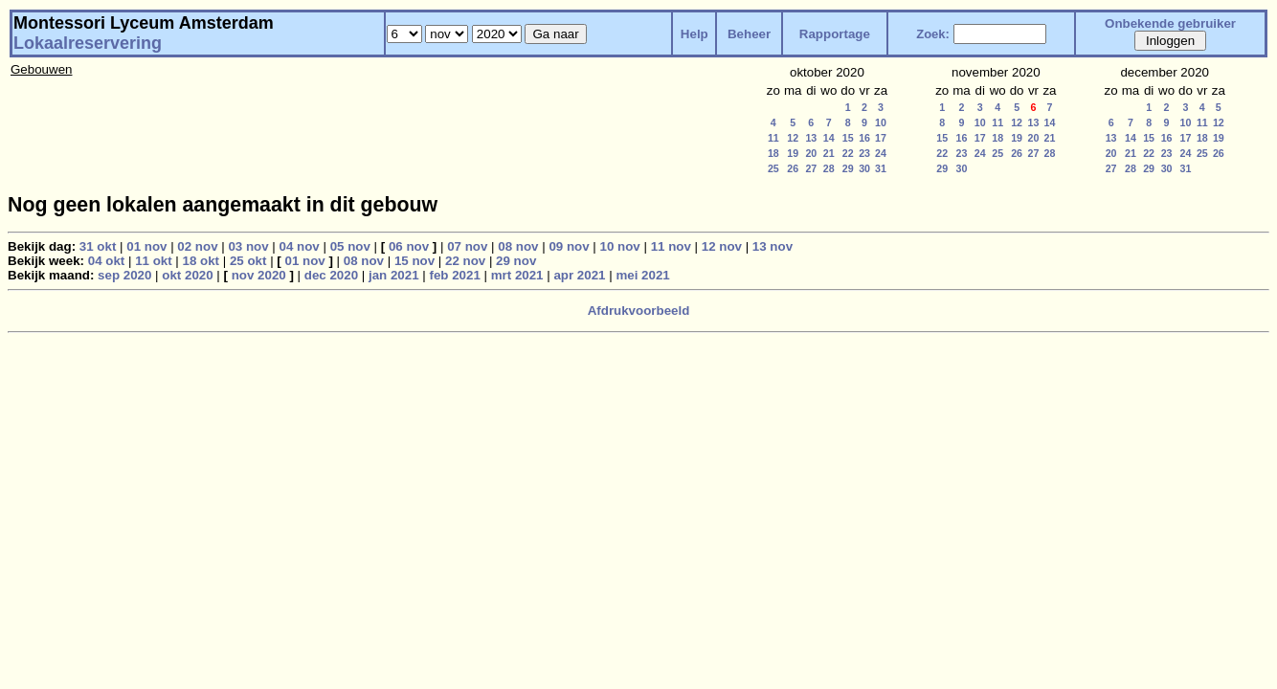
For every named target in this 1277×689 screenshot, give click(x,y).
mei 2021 (642, 275)
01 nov (146, 246)
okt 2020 (187, 275)
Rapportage (834, 34)
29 (848, 168)
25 (773, 168)
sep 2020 (124, 275)
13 (811, 138)
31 (880, 168)
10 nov (620, 246)
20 (811, 153)
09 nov (569, 246)
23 (864, 153)
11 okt (153, 261)
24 (880, 153)
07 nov (467, 246)
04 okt (106, 261)
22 (848, 153)
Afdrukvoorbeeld (639, 310)
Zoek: (933, 34)
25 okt (248, 261)
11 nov (671, 246)
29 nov (516, 261)
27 (811, 168)
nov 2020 (259, 275)
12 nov (722, 246)
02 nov (197, 246)
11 (773, 138)
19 (792, 153)
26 (792, 168)
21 (829, 153)
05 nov (350, 246)
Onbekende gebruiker (1170, 23)
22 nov (465, 261)
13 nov (772, 246)
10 (880, 122)
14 (829, 138)
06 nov (409, 246)
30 (864, 168)
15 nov (414, 261)
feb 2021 (454, 275)
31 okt (98, 246)
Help (694, 34)
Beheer (749, 34)
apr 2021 (579, 275)
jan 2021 (394, 275)
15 (848, 138)
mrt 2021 (517, 275)
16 (864, 138)
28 (829, 168)
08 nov (518, 246)
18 (773, 153)
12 (792, 138)
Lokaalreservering (87, 43)
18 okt (201, 261)
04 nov (300, 246)
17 (880, 138)
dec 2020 (331, 275)
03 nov (248, 246)
